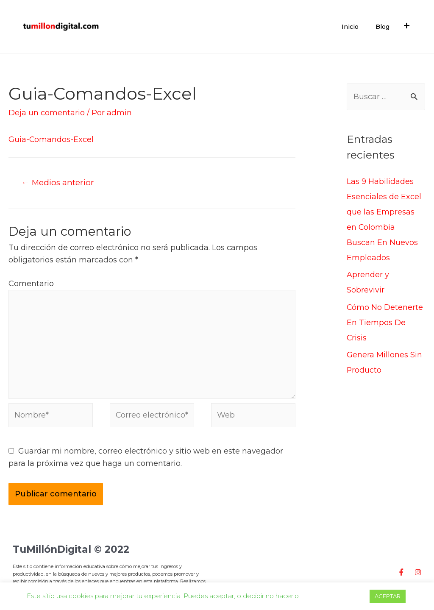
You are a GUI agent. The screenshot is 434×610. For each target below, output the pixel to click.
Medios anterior (59, 182)
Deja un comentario (46, 112)
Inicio (350, 27)
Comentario (31, 283)
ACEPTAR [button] (388, 596)
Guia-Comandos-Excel (51, 139)
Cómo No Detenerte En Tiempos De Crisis (385, 323)
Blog (382, 27)
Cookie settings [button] (334, 596)
